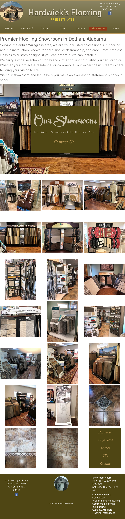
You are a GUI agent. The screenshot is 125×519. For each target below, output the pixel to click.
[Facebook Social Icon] (109, 13)
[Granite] (105, 463)
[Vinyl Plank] (105, 440)
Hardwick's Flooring (65, 12)
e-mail (16, 489)
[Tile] (105, 455)
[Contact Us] (63, 142)
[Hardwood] (105, 432)
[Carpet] (105, 448)
